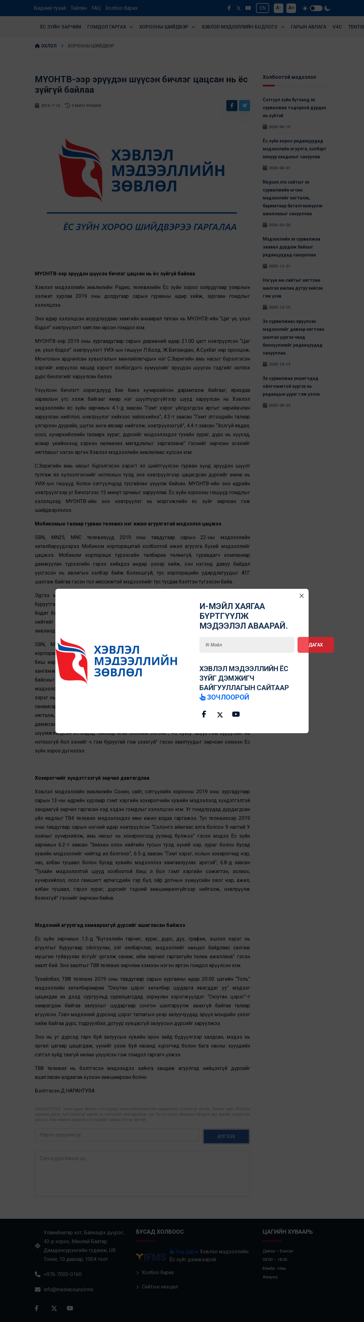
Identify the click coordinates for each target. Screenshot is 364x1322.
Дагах (316, 644)
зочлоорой (224, 697)
